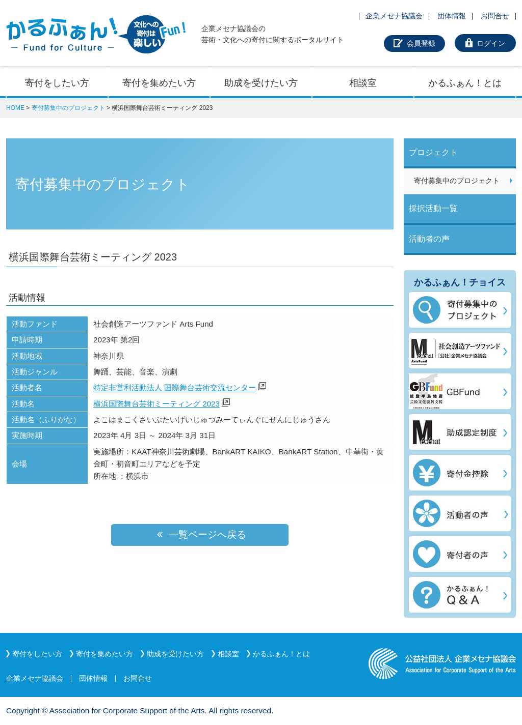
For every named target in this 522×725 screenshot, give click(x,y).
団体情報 (451, 16)
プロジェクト (433, 152)
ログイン (491, 43)
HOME (15, 107)
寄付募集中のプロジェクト (68, 107)
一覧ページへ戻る (199, 534)
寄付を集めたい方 (159, 83)
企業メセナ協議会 (394, 16)
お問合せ (495, 16)
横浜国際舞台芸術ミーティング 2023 (156, 403)
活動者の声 (429, 239)
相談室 (363, 83)
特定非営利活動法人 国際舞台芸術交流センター (174, 387)
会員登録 (421, 43)
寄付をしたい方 (57, 83)
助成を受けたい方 (261, 83)
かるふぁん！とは (465, 83)
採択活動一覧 (433, 208)
